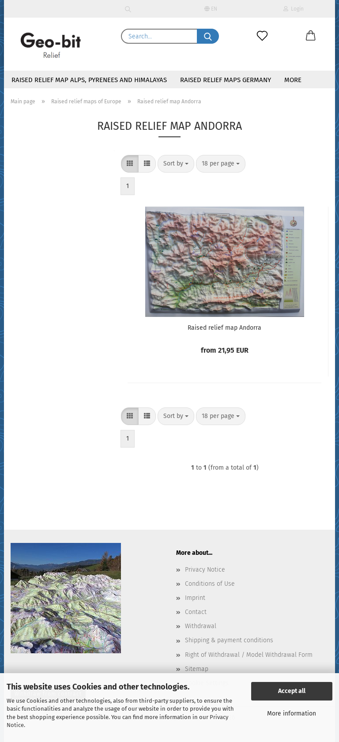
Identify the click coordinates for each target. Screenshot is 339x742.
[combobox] (176, 164)
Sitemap (196, 669)
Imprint (195, 598)
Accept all (291, 691)
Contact (196, 612)
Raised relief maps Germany (225, 80)
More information (291, 713)
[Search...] (208, 36)
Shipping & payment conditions (229, 640)
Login (293, 9)
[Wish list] (262, 36)
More (292, 80)
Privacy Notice (205, 569)
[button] (310, 36)
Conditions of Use (210, 584)
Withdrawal (200, 626)
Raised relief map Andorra (224, 327)
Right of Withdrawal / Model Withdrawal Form (249, 655)
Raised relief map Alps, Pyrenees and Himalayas (89, 80)
